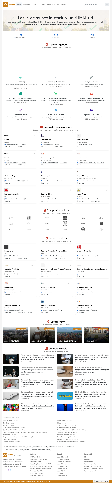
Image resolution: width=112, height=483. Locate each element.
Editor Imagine (82, 140)
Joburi (19, 4)
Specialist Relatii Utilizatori (12, 430)
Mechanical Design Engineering (68, 441)
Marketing (6, 435)
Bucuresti (99, 180)
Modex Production (82, 142)
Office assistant (46, 176)
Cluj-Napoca (22, 144)
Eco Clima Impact (46, 271)
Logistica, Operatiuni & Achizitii (20, 98)
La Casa (6, 142)
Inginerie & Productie (91, 115)
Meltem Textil (44, 308)
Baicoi (56, 199)
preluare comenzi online (55, 446)
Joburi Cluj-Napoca (64, 461)
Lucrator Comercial (11, 194)
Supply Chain (7, 421)
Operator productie (48, 287)
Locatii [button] (36, 4)
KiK (5, 196)
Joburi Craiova (62, 471)
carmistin (29, 446)
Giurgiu (98, 274)
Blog (43, 4)
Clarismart (44, 178)
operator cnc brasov (20, 446)
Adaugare (61, 4)
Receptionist (9, 251)
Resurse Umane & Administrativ (91, 98)
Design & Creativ (91, 82)
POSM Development (64, 439)
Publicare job (88, 461)
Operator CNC (46, 140)
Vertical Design (45, 142)
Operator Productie (11, 269)
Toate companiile (90, 464)
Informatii (46, 481)
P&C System (80, 271)
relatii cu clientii (43, 446)
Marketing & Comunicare (56, 82)
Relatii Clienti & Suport (56, 115)
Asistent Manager (83, 176)
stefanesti (35, 446)
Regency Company (46, 160)
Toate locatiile (62, 475)
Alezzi (6, 253)
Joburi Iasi (60, 473)
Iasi (93, 292)
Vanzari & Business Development (56, 98)
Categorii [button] (26, 4)
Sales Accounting (63, 435)
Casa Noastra (8, 178)
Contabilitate (61, 421)
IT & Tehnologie (20, 82)
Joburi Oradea (62, 469)
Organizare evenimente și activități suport (17, 437)
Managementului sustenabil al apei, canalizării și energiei (22, 432)
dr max (64, 446)
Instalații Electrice (63, 428)
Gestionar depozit (47, 158)
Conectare (51, 4)
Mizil (61, 310)
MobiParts (44, 253)
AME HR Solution (9, 271)
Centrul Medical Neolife (83, 289)
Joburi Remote (62, 466)
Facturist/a (8, 287)
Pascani (99, 199)
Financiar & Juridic (20, 115)
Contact (87, 459)
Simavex (79, 196)
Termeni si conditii (90, 471)
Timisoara (63, 180)
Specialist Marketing (12, 305)
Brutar (6, 140)
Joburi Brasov (62, 464)
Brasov (27, 199)
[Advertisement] (56, 62)
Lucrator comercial (84, 158)
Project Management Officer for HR (69, 430)
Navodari (22, 256)
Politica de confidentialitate (93, 469)
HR (58, 423)
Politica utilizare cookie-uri (93, 466)
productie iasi (70, 446)
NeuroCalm (7, 308)
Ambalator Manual (48, 305)
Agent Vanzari (82, 194)
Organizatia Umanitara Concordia (86, 178)
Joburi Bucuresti (62, 457)
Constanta (58, 256)
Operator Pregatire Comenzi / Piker (54, 251)
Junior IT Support (63, 425)
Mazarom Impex (45, 196)
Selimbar (99, 256)
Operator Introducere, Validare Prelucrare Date (56, 269)
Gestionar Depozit (11, 176)
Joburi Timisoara (63, 459)
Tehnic (5, 423)
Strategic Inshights (63, 432)
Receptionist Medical (84, 287)
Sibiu (90, 144)
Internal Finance (8, 441)
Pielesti (26, 180)
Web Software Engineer (11, 428)
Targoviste (58, 274)
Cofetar (7, 158)
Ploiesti (57, 144)
